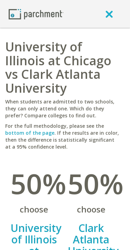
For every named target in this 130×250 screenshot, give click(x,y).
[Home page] (36, 13)
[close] (109, 14)
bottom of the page (29, 133)
